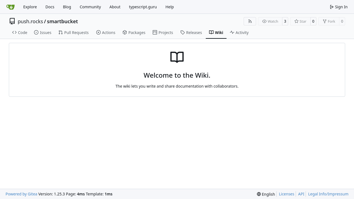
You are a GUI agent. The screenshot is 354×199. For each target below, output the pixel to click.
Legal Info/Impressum (328, 194)
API (301, 194)
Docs (49, 6)
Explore (30, 6)
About (115, 6)
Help (169, 6)
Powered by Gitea (21, 194)
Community (90, 6)
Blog (67, 6)
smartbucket (62, 21)
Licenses (286, 194)
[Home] (10, 7)
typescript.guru (143, 6)
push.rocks (30, 21)
